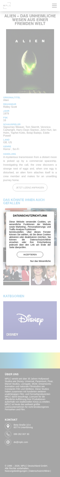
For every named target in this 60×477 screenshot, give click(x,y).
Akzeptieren (30, 255)
